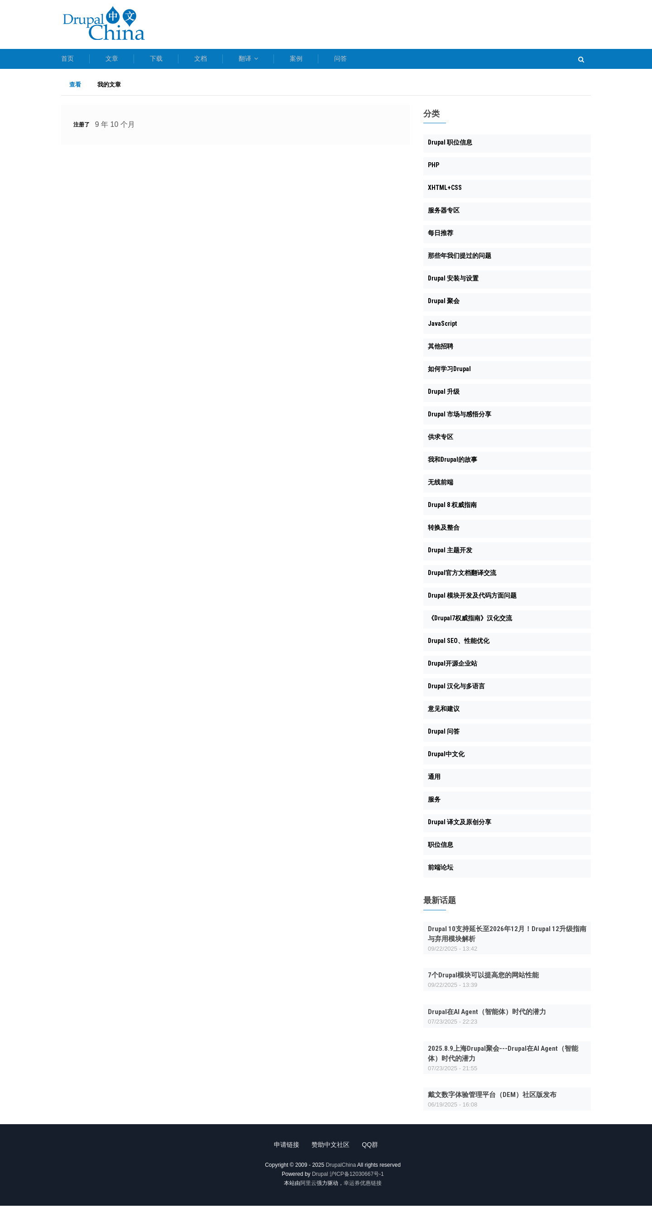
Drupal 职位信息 (450, 145)
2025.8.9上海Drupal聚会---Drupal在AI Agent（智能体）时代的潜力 (503, 1056)
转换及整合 (444, 530)
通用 (434, 779)
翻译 (284, 59)
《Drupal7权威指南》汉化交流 (470, 620)
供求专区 (440, 439)
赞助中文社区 (331, 1146)
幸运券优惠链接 (363, 1185)
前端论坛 (440, 870)
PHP (433, 167)
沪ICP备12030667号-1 (357, 1176)
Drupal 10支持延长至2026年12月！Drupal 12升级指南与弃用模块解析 (507, 936)
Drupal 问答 (444, 734)
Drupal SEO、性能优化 (458, 643)
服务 (434, 802)
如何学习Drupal (449, 371)
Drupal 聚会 (444, 303)
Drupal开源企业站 (452, 666)
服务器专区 (444, 213)
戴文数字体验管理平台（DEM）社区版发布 (492, 1097)
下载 (174, 59)
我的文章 (109, 86)
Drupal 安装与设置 (453, 281)
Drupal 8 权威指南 (452, 507)
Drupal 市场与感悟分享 (459, 416)
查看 (79, 87)
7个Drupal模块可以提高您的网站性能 (483, 978)
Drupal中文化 (446, 756)
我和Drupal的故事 (452, 462)
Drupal (320, 1176)
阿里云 (308, 1185)
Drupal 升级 (444, 394)
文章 (121, 59)
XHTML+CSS (445, 190)
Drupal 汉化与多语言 (456, 688)
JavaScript (442, 326)
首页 (67, 59)
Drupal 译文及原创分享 (459, 824)
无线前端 (440, 484)
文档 (227, 59)
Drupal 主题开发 (450, 552)
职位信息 (440, 847)
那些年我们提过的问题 (459, 258)
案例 (341, 59)
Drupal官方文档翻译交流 (462, 575)
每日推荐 (440, 235)
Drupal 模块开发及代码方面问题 (472, 598)
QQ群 (373, 1146)
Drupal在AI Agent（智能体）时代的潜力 (487, 1014)
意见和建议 (444, 711)
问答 (394, 59)
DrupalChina (341, 1167)
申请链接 (283, 1146)
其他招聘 (440, 349)
